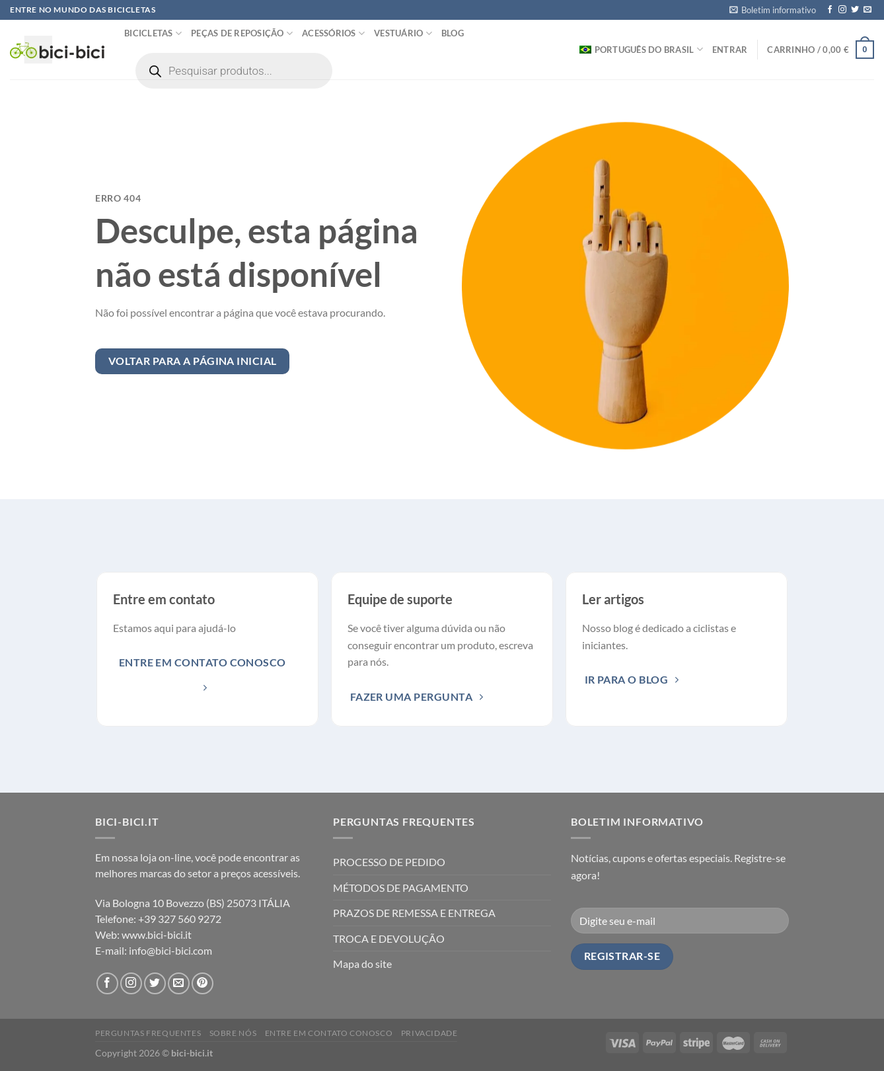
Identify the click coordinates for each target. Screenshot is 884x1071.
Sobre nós (233, 1033)
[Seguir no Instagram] (842, 10)
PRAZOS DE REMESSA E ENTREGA (414, 912)
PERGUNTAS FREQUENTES (148, 1033)
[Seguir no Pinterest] (202, 983)
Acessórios (333, 33)
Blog (452, 33)
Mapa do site (362, 963)
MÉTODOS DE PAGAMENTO (400, 887)
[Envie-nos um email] (867, 10)
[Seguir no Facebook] (830, 10)
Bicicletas (153, 33)
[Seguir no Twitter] (855, 10)
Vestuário (403, 33)
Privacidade (429, 1033)
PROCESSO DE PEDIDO (389, 861)
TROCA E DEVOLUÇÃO (389, 938)
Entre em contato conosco (329, 1033)
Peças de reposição (242, 33)
